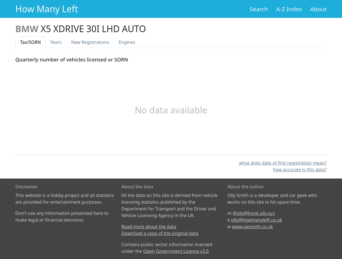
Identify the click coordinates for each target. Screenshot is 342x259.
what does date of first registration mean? (283, 163)
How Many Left (46, 9)
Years (56, 42)
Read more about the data (148, 227)
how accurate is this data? (300, 170)
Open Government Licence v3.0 (176, 251)
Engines (127, 42)
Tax (30, 42)
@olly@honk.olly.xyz (254, 213)
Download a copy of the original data (159, 233)
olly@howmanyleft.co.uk (256, 220)
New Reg (90, 42)
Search (259, 9)
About (318, 9)
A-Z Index (289, 9)
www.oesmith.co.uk (252, 227)
